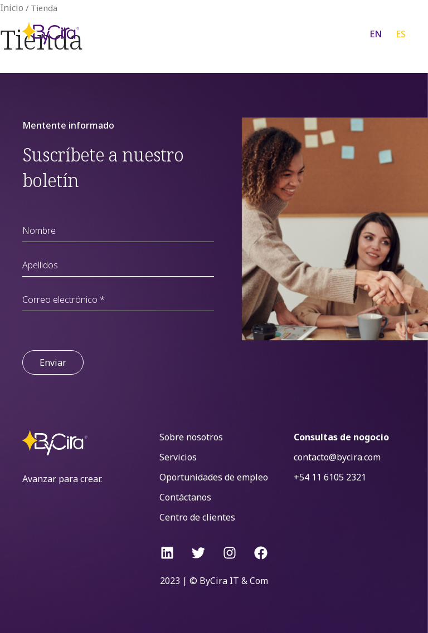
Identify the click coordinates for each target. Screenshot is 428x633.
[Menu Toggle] (330, 33)
